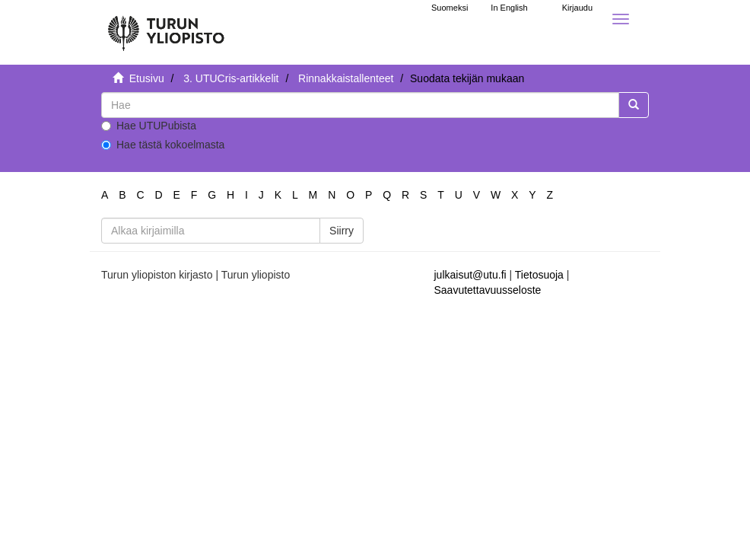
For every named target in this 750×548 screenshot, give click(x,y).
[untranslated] (360, 105)
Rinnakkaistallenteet (345, 78)
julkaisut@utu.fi (470, 275)
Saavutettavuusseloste (488, 290)
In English (509, 7)
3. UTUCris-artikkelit (230, 78)
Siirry (341, 231)
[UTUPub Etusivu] (166, 26)
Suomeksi (449, 7)
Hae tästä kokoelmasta (162, 145)
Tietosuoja (539, 275)
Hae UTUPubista (148, 125)
